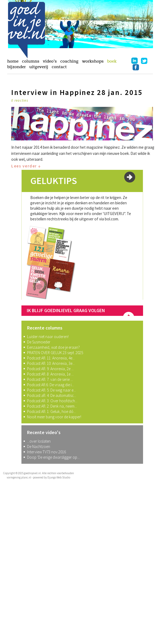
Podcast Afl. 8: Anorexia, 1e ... (50, 374)
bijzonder (16, 66)
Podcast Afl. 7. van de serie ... (50, 379)
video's (50, 61)
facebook (136, 67)
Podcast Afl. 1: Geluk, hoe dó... (51, 411)
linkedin (134, 61)
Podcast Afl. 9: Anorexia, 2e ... (50, 368)
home (12, 61)
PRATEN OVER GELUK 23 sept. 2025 (55, 352)
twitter (144, 61)
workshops (93, 61)
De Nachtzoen (38, 446)
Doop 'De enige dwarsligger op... (53, 457)
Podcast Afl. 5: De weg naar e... (51, 390)
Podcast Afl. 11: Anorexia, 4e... (51, 358)
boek (112, 61)
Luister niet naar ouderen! (48, 336)
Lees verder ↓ (26, 165)
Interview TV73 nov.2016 (46, 451)
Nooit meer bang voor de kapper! (54, 416)
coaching (69, 61)
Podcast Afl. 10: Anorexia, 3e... (51, 363)
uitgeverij (38, 66)
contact (59, 66)
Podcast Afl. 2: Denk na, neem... (52, 406)
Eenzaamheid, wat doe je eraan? (53, 347)
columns (30, 61)
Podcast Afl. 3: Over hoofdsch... (52, 400)
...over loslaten (39, 441)
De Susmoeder (38, 341)
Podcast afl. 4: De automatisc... (51, 395)
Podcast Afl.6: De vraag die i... (50, 384)
